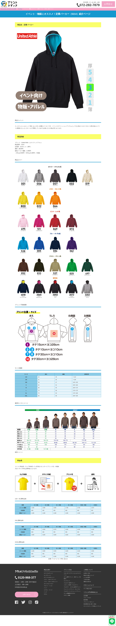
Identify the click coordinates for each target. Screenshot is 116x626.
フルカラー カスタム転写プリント (72, 587)
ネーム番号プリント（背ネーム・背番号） (72, 577)
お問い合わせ (26, 594)
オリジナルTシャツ (48, 573)
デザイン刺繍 (67, 595)
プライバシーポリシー (89, 602)
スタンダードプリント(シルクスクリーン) (72, 574)
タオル (45, 594)
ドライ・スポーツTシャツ (50, 579)
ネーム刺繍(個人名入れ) (69, 593)
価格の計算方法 (87, 581)
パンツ (45, 587)
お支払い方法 (87, 573)
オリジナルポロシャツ (49, 577)
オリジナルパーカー (48, 583)
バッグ (45, 592)
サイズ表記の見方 (88, 588)
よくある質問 (87, 577)
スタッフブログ (87, 597)
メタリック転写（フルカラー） (71, 585)
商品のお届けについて (89, 575)
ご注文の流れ (87, 579)
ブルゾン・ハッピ (48, 585)
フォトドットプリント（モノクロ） (72, 589)
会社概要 (86, 595)
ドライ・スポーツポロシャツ (51, 581)
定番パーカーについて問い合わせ (58, 559)
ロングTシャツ (47, 575)
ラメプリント (67, 580)
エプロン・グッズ (48, 590)
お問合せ (108, 4)
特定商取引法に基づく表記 (90, 604)
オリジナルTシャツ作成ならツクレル (92, 606)
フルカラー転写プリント (69, 582)
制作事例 (86, 599)
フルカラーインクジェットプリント (72, 591)
